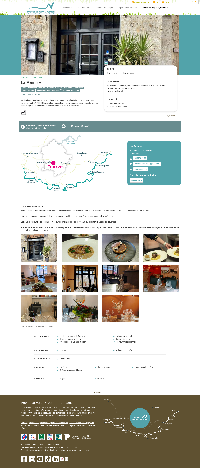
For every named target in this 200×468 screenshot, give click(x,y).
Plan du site (66, 425)
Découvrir (68, 8)
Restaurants (37, 78)
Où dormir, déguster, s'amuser (155, 8)
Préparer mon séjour (105, 8)
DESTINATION (84, 8)
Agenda (128, 8)
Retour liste (100, 392)
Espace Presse (52, 425)
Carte (165, 2)
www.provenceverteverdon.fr (42, 450)
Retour (171, 116)
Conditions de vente (78, 423)
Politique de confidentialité (56, 423)
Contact (24, 423)
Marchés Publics (79, 425)
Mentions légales (36, 423)
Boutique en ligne (140, 2)
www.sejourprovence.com (78, 450)
